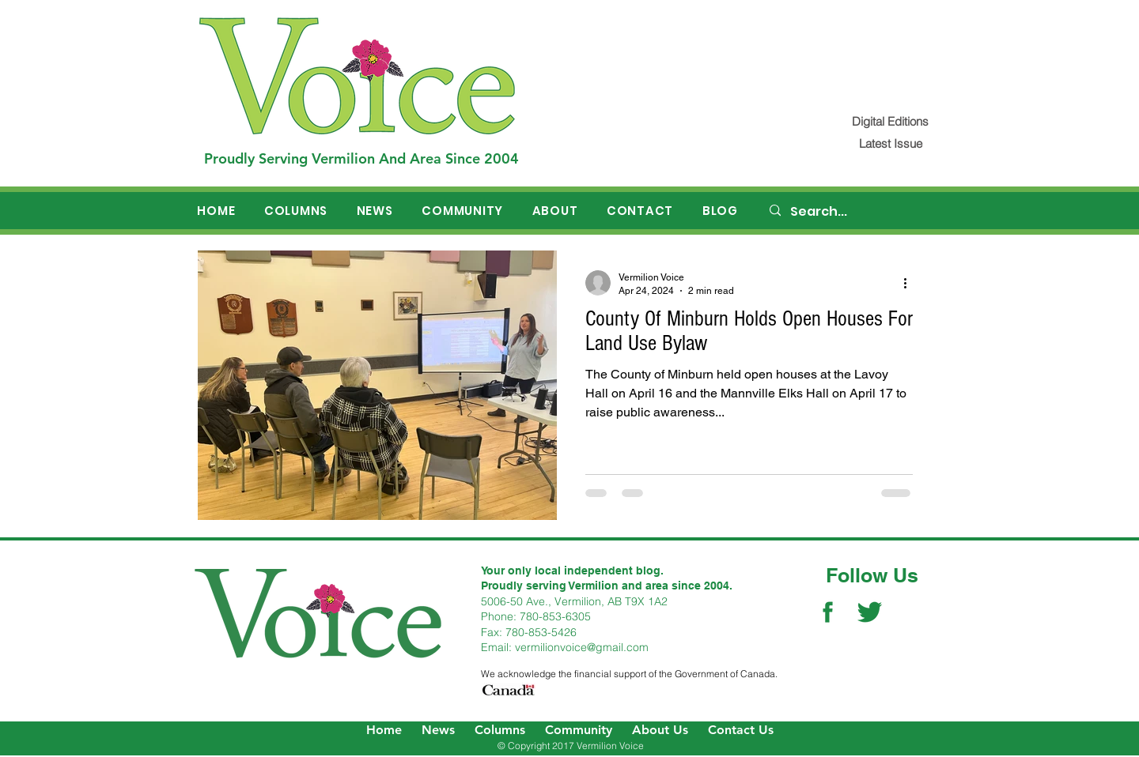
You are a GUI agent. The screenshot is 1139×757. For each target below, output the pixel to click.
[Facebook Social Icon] (827, 612)
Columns (500, 729)
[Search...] (855, 212)
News (438, 729)
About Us (660, 729)
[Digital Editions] (890, 121)
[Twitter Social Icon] (869, 612)
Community (578, 729)
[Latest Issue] (890, 143)
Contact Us (741, 729)
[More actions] (910, 282)
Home (384, 729)
